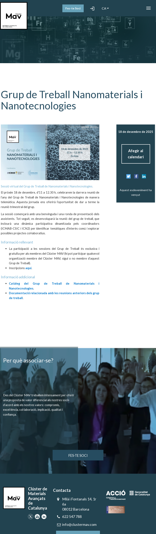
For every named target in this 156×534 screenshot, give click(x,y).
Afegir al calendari (136, 153)
